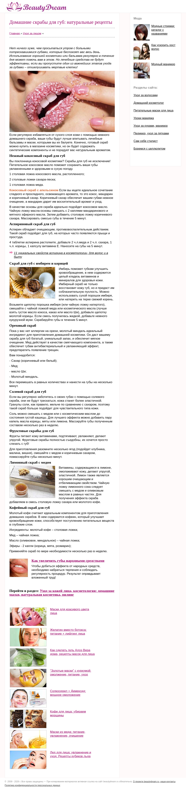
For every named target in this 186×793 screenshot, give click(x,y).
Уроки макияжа (144, 118)
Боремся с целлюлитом (149, 148)
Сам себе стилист (146, 141)
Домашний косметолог (149, 102)
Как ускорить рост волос (163, 47)
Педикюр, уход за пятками (151, 133)
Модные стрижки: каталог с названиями (163, 30)
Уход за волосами (145, 95)
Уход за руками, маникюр (151, 125)
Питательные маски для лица (153, 110)
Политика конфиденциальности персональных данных (32, 785)
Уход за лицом (32, 33)
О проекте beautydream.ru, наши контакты (154, 781)
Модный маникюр (163, 64)
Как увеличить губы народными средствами (68, 561)
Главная (15, 33)
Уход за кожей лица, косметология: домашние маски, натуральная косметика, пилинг (61, 593)
